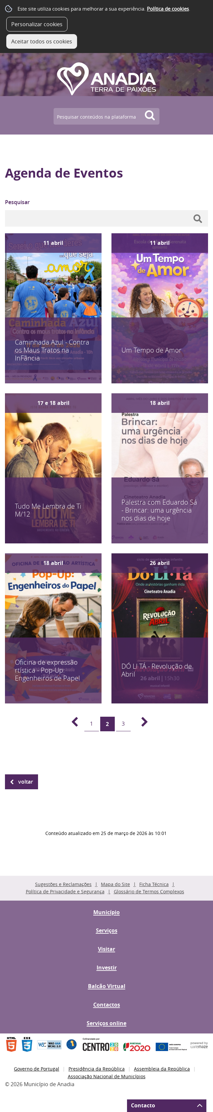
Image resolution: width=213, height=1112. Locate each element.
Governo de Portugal (36, 1069)
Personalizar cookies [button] (37, 24)
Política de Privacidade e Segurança (65, 891)
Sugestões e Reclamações (63, 884)
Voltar (25, 781)
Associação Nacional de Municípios (107, 1076)
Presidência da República (96, 1069)
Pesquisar (17, 202)
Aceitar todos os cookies (41, 41)
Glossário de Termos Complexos (149, 891)
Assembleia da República (162, 1069)
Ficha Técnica (154, 884)
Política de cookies (168, 8)
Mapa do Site (115, 884)
